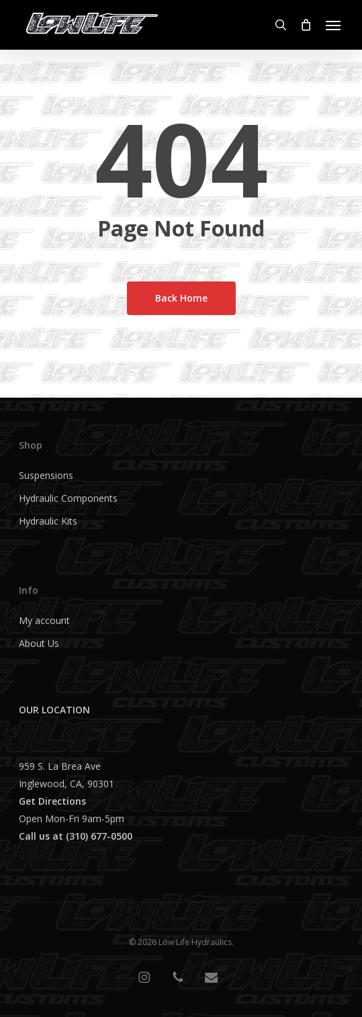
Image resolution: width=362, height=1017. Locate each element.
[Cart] (306, 25)
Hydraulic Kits (48, 521)
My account (44, 620)
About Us (39, 643)
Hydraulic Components (68, 498)
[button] (333, 25)
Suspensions (46, 475)
